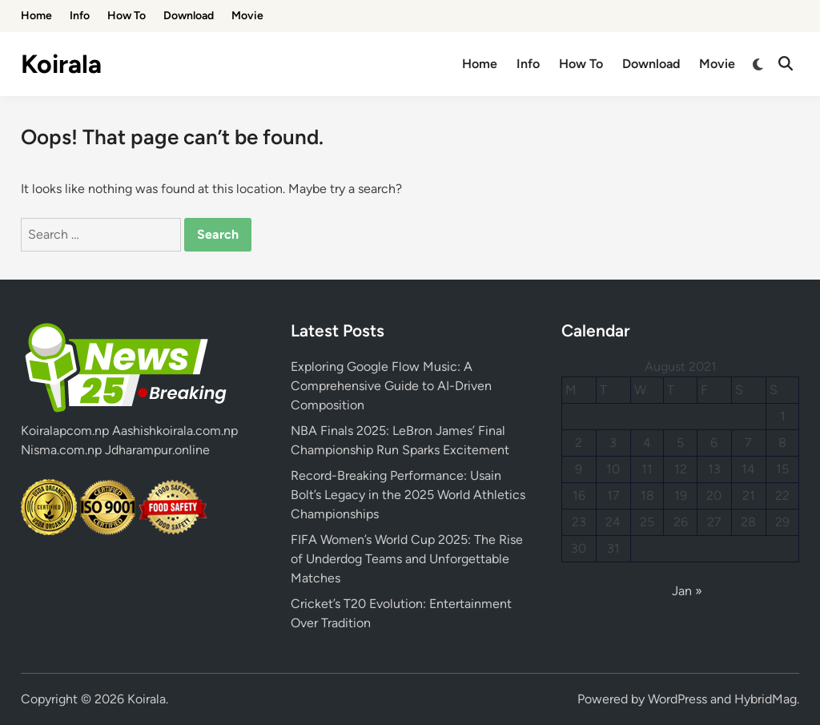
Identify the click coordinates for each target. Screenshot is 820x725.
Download (188, 15)
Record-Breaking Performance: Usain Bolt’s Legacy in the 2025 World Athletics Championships (408, 495)
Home (36, 15)
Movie (247, 15)
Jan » (687, 590)
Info (80, 15)
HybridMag (765, 699)
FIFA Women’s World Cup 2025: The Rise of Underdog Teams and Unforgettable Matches (407, 559)
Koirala (61, 64)
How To (126, 15)
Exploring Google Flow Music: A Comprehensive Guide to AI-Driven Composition (391, 386)
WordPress (677, 699)
